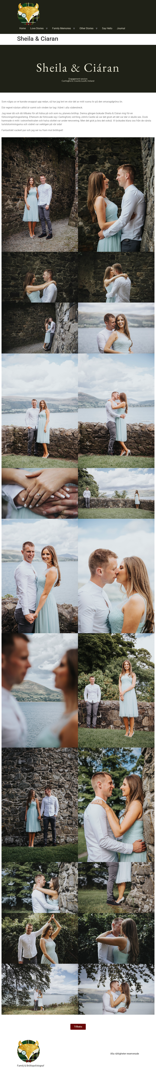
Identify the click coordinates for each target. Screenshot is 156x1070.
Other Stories (86, 28)
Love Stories (37, 28)
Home (22, 28)
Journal (121, 28)
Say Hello (107, 28)
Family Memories (61, 28)
